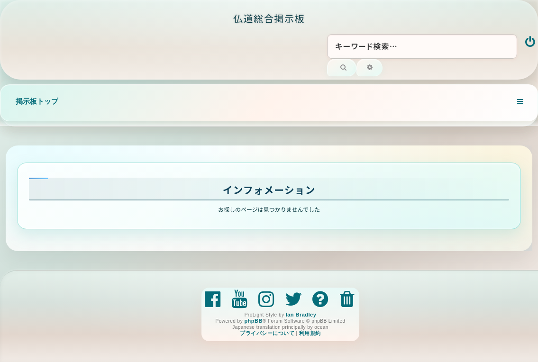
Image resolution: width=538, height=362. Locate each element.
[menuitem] (530, 42)
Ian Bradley (301, 314)
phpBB (253, 321)
